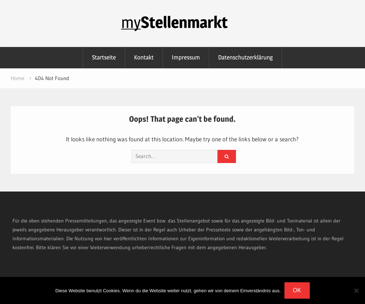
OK (297, 290)
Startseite (104, 57)
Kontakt (144, 57)
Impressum (186, 57)
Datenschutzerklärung (245, 57)
